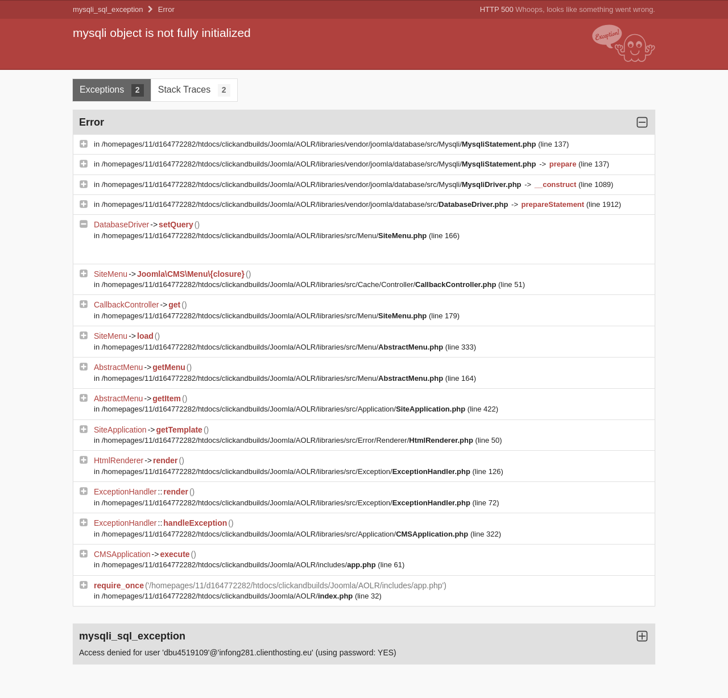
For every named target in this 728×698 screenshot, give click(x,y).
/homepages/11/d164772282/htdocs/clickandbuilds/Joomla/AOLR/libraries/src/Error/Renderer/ (288, 440)
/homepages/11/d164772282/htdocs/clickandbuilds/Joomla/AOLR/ (228, 596)
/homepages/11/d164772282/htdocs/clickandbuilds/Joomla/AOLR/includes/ (240, 564)
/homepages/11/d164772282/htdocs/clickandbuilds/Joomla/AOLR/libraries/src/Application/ (285, 409)
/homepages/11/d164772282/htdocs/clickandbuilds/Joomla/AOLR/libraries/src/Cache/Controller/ (300, 284)
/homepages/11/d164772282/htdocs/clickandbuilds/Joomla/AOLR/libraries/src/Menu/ (265, 235)
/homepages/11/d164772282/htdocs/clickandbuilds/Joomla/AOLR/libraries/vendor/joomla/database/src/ (306, 204)
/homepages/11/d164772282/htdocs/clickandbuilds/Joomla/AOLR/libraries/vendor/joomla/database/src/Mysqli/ (320, 144)
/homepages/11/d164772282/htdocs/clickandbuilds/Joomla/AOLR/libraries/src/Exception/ (287, 471)
